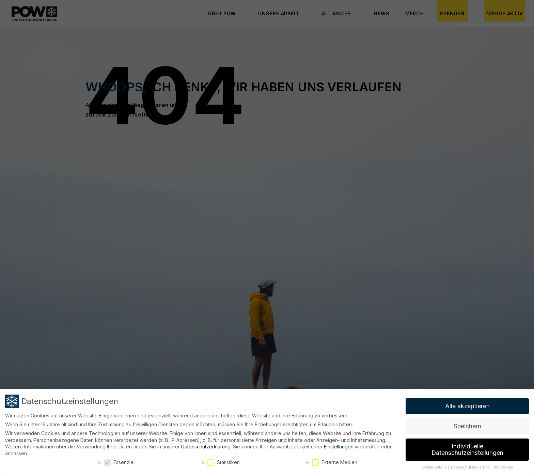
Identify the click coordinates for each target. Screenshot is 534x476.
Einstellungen (339, 445)
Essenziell (120, 461)
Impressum (503, 466)
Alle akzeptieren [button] (467, 404)
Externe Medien (334, 461)
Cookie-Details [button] (434, 466)
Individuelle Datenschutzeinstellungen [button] (467, 448)
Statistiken (223, 461)
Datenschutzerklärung (206, 445)
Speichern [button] (467, 424)
